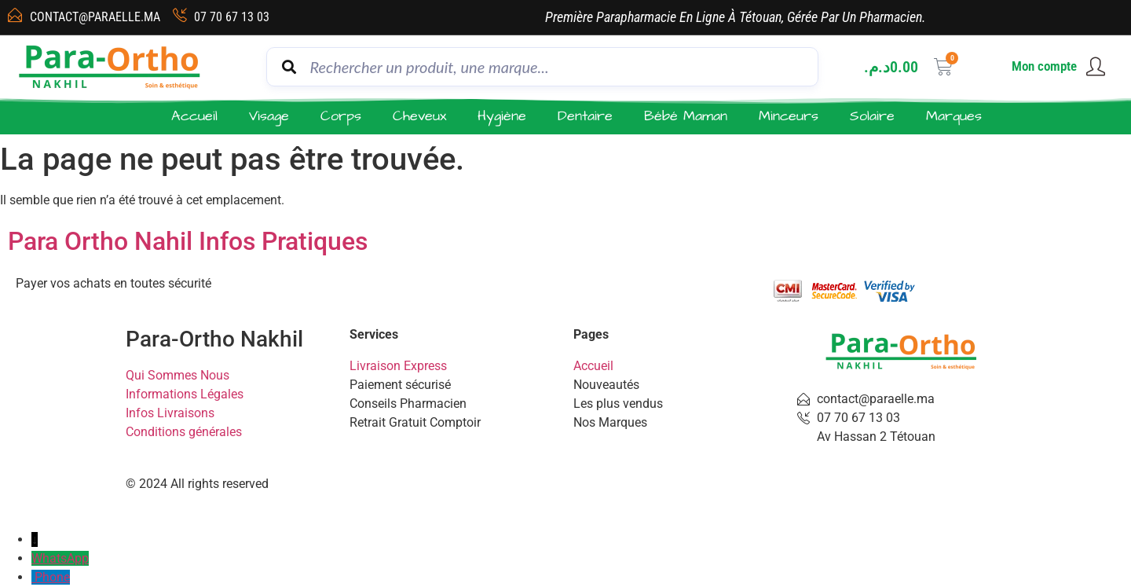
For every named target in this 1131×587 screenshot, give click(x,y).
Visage (269, 116)
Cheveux (419, 116)
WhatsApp (60, 558)
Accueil (194, 116)
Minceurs (788, 116)
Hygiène (502, 116)
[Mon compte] (1095, 66)
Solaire (872, 116)
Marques (954, 116)
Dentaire (585, 116)
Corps (340, 116)
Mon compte (1044, 66)
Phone (52, 577)
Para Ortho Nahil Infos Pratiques (188, 241)
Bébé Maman (685, 116)
